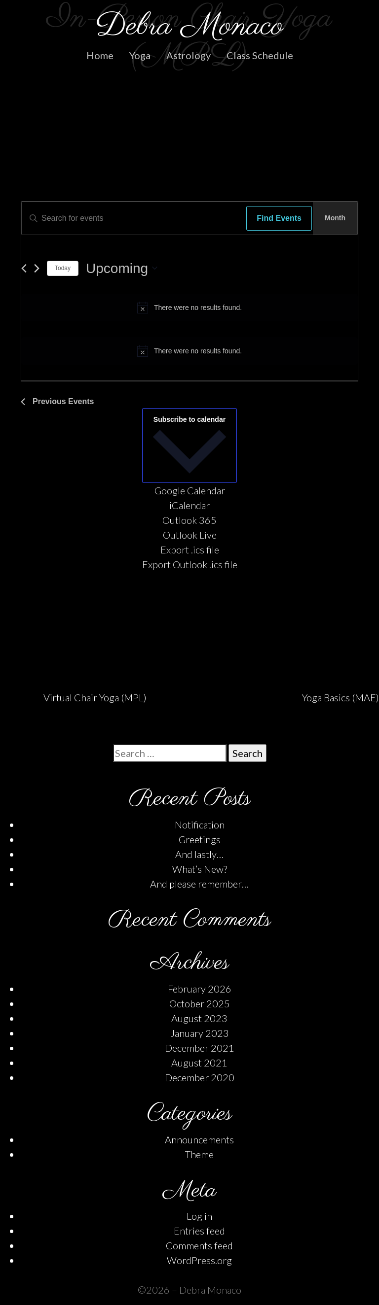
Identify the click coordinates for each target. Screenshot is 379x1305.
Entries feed (199, 1230)
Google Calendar (189, 490)
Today (63, 268)
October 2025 (199, 1003)
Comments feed (199, 1245)
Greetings (200, 839)
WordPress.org (199, 1260)
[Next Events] (36, 268)
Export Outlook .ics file (189, 564)
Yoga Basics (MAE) (340, 697)
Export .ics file (189, 549)
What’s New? (199, 869)
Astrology (188, 55)
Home (100, 55)
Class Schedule (260, 55)
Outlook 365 (189, 520)
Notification (200, 824)
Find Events (279, 218)
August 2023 (199, 1018)
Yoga (140, 55)
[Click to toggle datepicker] (121, 268)
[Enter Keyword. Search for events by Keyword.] (131, 218)
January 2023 (199, 1033)
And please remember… (199, 884)
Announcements (199, 1139)
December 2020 (199, 1077)
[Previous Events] (24, 268)
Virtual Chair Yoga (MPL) (95, 697)
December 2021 (199, 1048)
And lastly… (199, 854)
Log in (199, 1216)
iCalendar (189, 505)
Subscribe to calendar (189, 419)
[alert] (189, 307)
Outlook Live (190, 535)
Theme (199, 1154)
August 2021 (199, 1062)
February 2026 (199, 989)
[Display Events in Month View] (335, 218)
